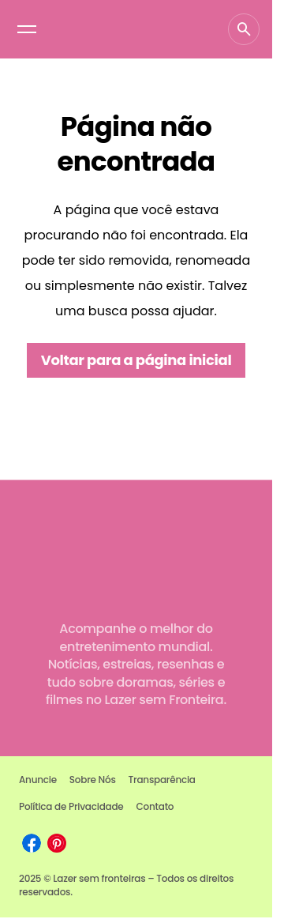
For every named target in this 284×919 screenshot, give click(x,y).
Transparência (162, 779)
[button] (27, 29)
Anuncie (38, 779)
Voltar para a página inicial (136, 360)
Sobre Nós (92, 779)
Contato (155, 806)
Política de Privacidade (71, 806)
